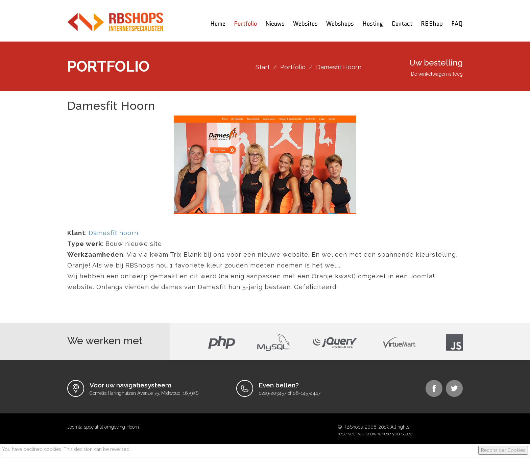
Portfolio (245, 24)
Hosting (372, 24)
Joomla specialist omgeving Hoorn (103, 427)
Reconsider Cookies (503, 450)
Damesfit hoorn (113, 232)
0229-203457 (272, 393)
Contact (401, 24)
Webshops (340, 24)
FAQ (457, 24)
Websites (305, 24)
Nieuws (275, 24)
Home (217, 24)
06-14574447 (306, 393)
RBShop (432, 24)
